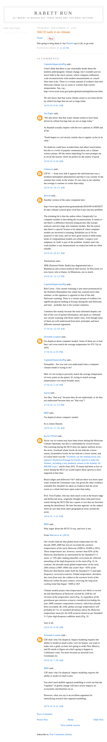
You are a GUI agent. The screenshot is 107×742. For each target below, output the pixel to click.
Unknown (48, 169)
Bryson (47, 195)
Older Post (98, 719)
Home (71, 719)
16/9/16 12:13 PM (54, 276)
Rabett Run (53, 13)
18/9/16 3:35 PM (53, 516)
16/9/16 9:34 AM (53, 161)
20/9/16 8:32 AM (53, 706)
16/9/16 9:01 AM (53, 105)
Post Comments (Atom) (61, 734)
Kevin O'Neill (50, 436)
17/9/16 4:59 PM (53, 352)
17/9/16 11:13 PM (54, 405)
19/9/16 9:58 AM (53, 627)
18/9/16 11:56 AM (54, 428)
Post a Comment (44, 714)
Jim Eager (48, 113)
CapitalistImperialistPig (55, 64)
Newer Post (42, 719)
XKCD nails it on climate (53, 32)
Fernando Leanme (52, 337)
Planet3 (69, 43)
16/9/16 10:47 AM (54, 253)
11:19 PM (64, 48)
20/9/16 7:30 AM (53, 660)
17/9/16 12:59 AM (54, 329)
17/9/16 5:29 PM (53, 385)
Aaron (47, 393)
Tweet (40, 38)
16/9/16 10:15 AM (54, 187)
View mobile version (70, 725)
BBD (46, 413)
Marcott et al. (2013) (59, 535)
